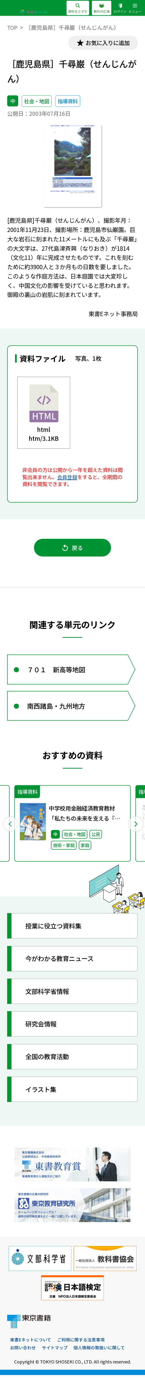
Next (135, 827)
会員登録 (67, 477)
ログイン (120, 9)
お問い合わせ (23, 1352)
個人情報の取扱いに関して (99, 1352)
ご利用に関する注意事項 (81, 1344)
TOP (12, 27)
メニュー (134, 9)
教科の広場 (102, 9)
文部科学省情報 (48, 996)
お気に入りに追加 (106, 43)
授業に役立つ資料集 (55, 930)
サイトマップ (55, 1352)
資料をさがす (77, 9)
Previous (10, 827)
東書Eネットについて (30, 1344)
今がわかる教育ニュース (61, 963)
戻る (72, 549)
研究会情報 (42, 1028)
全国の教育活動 (48, 1061)
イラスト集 (42, 1094)
